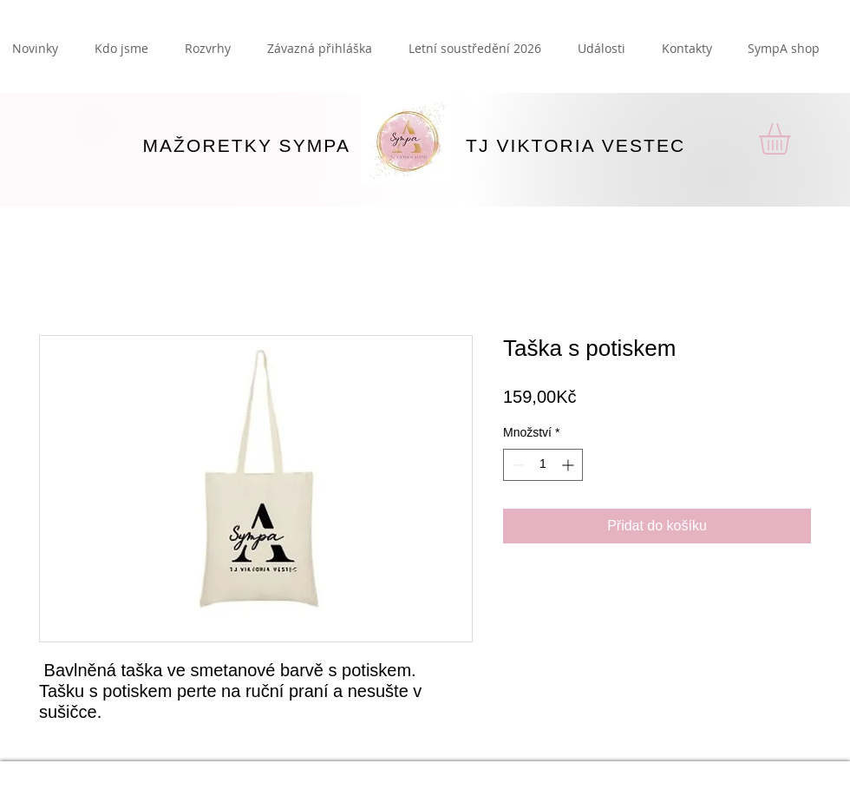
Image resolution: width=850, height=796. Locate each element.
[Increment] (569, 465)
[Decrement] (516, 465)
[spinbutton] (543, 465)
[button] (793, 139)
